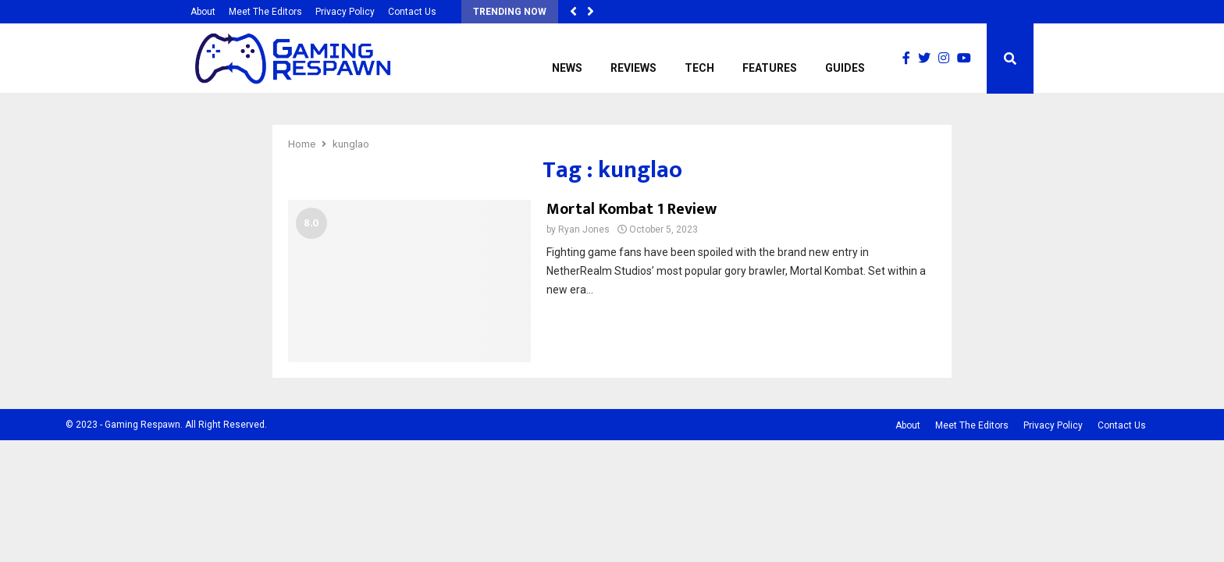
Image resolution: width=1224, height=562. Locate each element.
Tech (699, 68)
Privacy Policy (345, 11)
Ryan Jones (584, 229)
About (202, 11)
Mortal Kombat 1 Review (631, 209)
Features (769, 68)
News (567, 68)
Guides (845, 68)
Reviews (633, 68)
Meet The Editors (265, 11)
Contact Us (412, 11)
